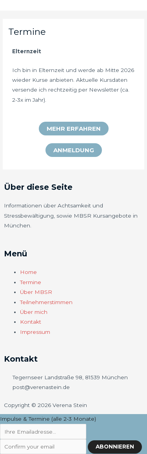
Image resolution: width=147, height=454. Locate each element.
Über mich (33, 312)
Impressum (35, 332)
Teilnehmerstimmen (46, 302)
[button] (74, 128)
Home (28, 272)
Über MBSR (36, 292)
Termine (30, 282)
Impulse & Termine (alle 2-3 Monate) (48, 419)
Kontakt (30, 322)
